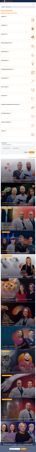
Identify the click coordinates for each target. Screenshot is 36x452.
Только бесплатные (6, 148)
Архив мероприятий (31, 157)
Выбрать (31, 152)
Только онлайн (15, 148)
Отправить (23, 448)
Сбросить (26, 152)
